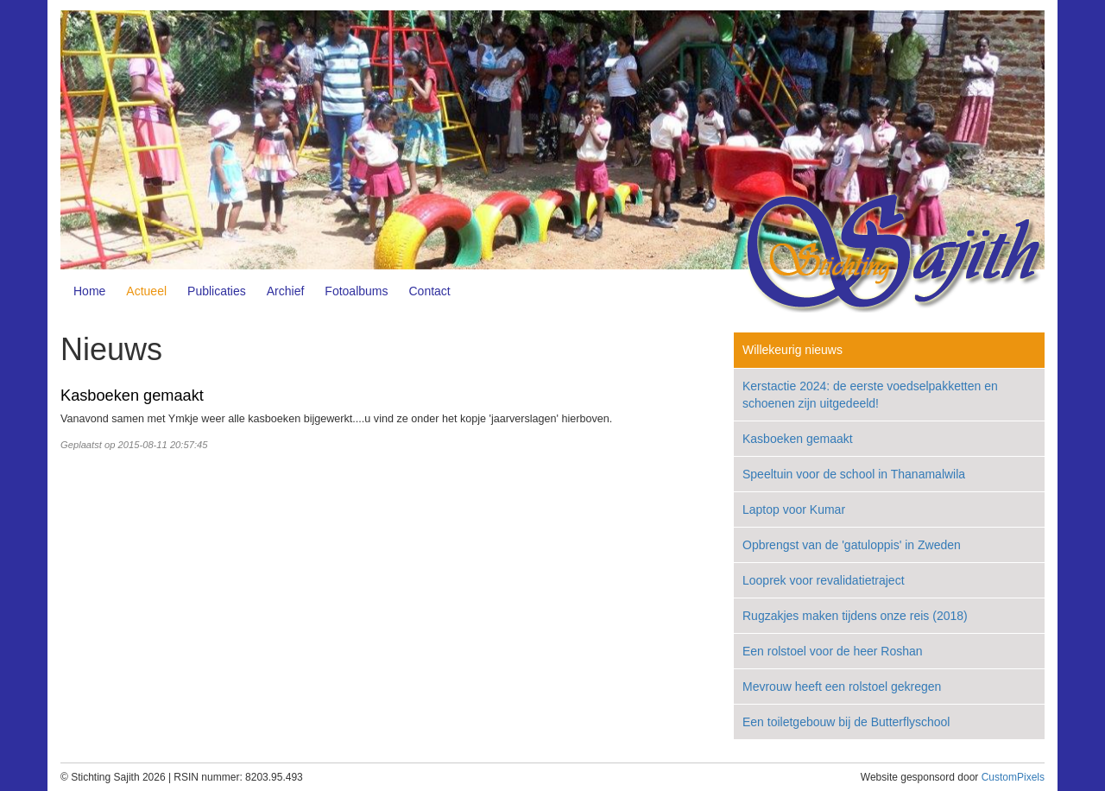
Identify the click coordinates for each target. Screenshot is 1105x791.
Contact (430, 291)
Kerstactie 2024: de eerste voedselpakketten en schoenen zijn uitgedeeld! (870, 394)
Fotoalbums (356, 291)
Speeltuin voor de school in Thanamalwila (853, 474)
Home (89, 291)
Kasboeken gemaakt (132, 395)
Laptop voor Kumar (793, 509)
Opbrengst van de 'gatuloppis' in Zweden (851, 545)
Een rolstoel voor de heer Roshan (832, 651)
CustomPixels (1013, 777)
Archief (286, 291)
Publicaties (216, 291)
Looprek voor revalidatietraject (823, 580)
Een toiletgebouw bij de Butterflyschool (846, 722)
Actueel (146, 291)
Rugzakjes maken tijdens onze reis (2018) (855, 616)
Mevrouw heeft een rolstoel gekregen (841, 686)
